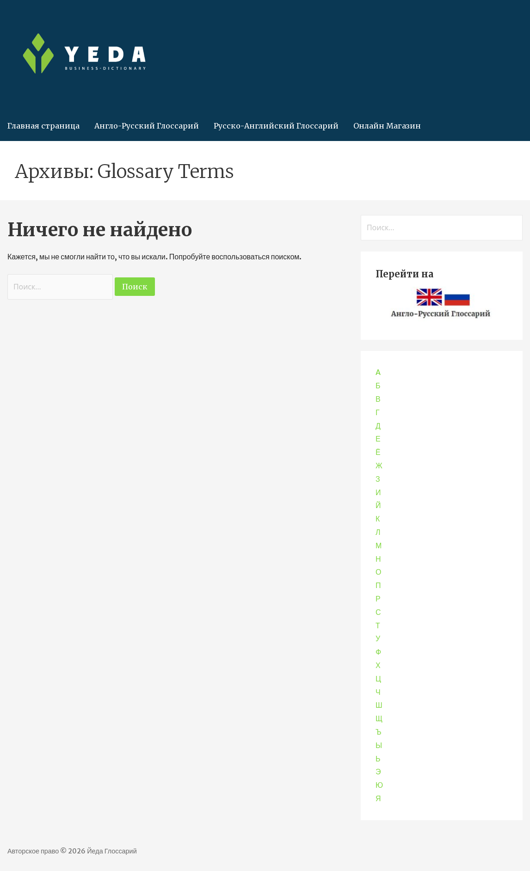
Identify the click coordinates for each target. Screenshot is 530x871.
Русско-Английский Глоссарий (276, 125)
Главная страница (43, 125)
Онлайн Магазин (387, 125)
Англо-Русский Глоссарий (146, 125)
